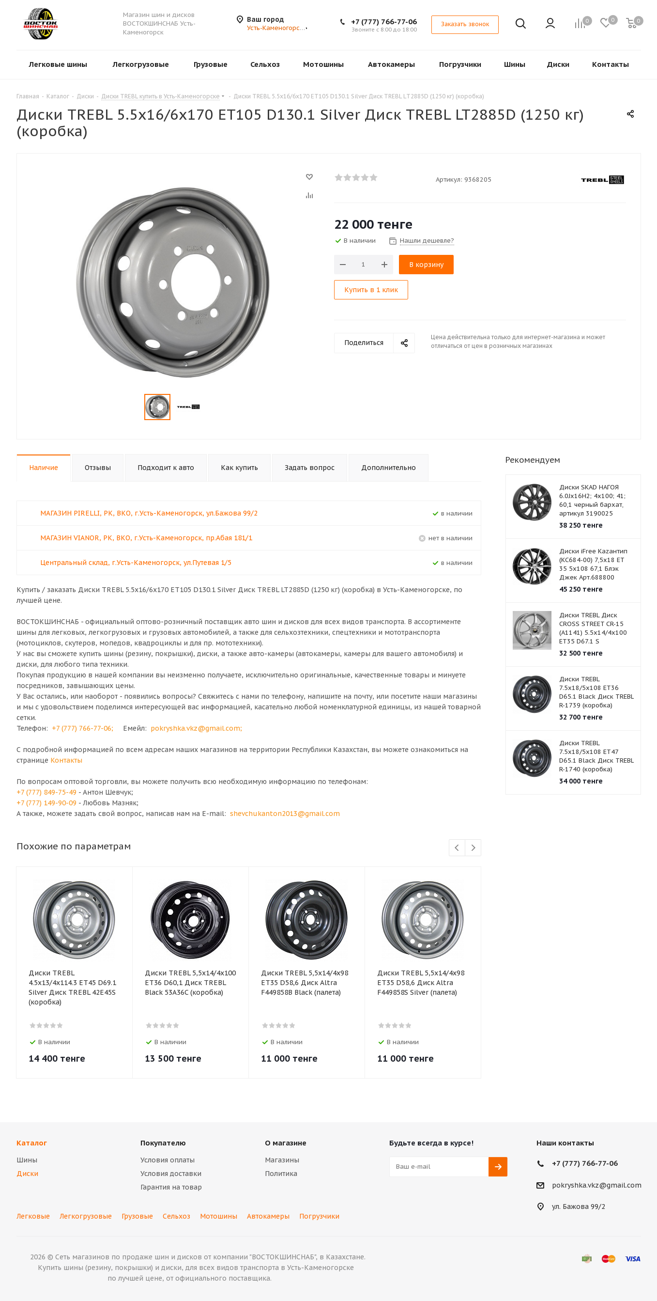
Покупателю (163, 1142)
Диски (27, 1173)
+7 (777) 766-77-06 (384, 21)
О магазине (285, 1142)
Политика (281, 1173)
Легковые (33, 1216)
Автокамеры (268, 1216)
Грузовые (137, 1216)
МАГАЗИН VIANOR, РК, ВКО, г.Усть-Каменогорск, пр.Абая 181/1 (146, 537)
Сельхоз (176, 1216)
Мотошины (218, 1216)
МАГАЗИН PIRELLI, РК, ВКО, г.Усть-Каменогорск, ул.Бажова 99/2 (149, 513)
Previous (457, 848)
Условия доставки (170, 1173)
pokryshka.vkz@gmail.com (597, 1185)
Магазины (282, 1160)
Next (473, 848)
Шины (26, 1160)
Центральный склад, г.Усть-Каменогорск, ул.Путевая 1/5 (135, 562)
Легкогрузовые (86, 1216)
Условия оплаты (167, 1160)
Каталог (31, 1142)
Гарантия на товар (171, 1187)
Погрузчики (319, 1216)
